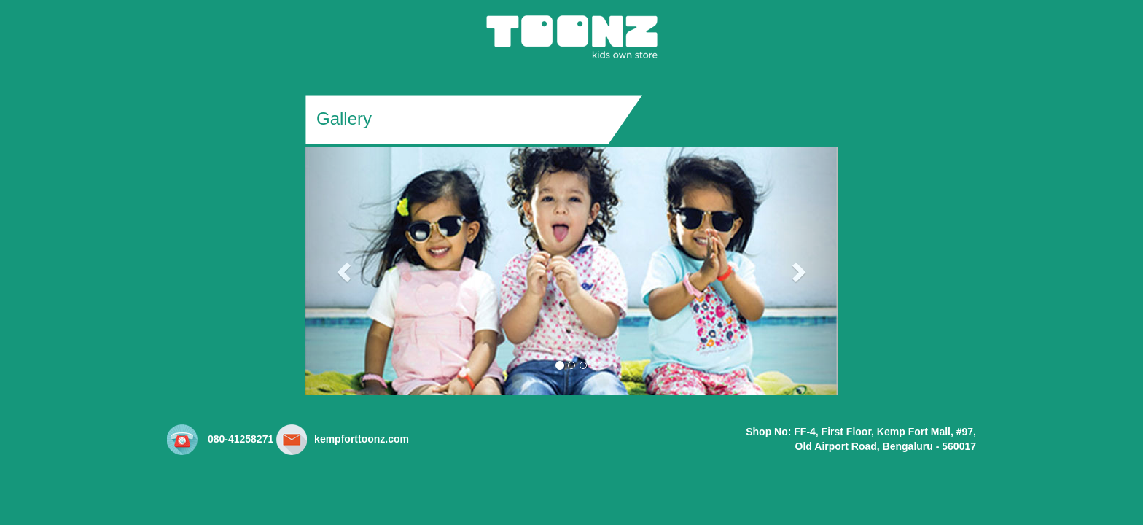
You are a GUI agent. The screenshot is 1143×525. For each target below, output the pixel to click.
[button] (345, 271)
